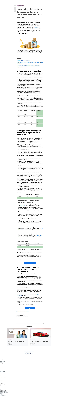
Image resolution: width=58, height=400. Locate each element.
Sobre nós (1, 394)
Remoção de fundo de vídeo (4, 392)
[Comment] (30, 321)
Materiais (1, 385)
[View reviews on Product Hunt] (29, 354)
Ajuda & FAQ (1, 381)
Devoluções (1, 383)
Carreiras (1, 393)
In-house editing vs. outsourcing (23, 60)
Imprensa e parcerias (3, 395)
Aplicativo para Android (3, 376)
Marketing (1, 363)
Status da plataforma (3, 384)
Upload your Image (30, 308)
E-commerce (2, 365)
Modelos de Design (2, 377)
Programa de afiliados (3, 390)
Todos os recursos (2, 361)
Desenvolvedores (2, 364)
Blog (0, 389)
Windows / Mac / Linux (3, 375)
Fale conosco (2, 382)
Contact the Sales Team (30, 262)
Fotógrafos (1, 362)
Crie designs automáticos (3, 391)
